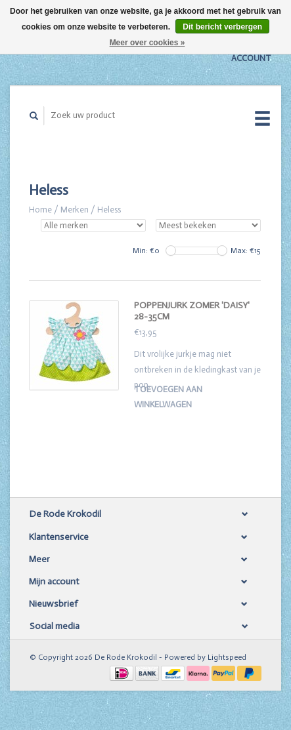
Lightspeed (227, 657)
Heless (109, 209)
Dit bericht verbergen (222, 26)
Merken (74, 209)
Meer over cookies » (147, 42)
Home (40, 209)
